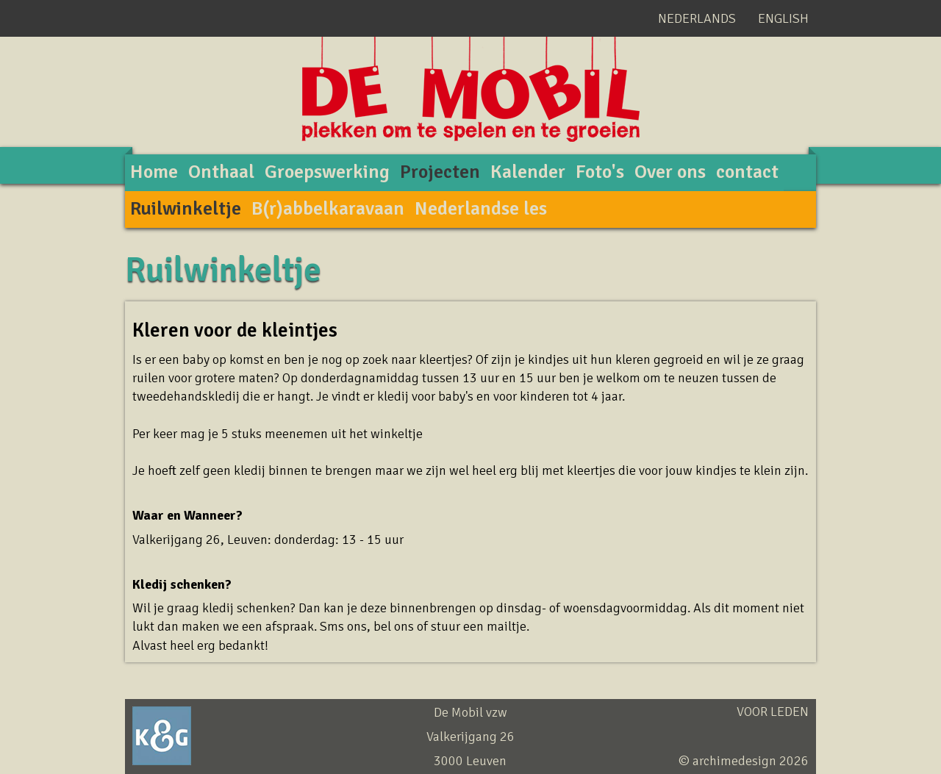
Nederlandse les (481, 209)
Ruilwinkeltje (185, 209)
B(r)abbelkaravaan (327, 209)
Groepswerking (327, 172)
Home (154, 172)
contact (747, 172)
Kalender (527, 172)
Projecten (440, 172)
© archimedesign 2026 (744, 761)
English (783, 18)
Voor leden (773, 711)
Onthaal (221, 172)
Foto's (600, 172)
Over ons (670, 172)
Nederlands (697, 18)
